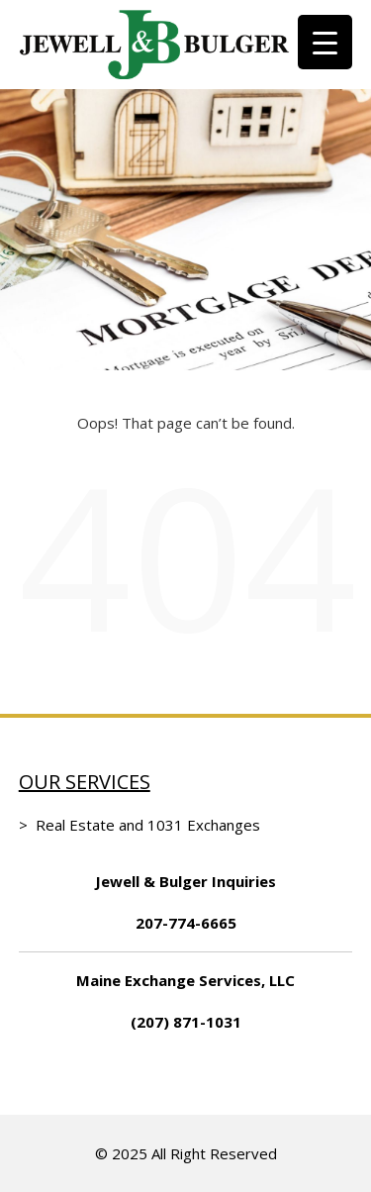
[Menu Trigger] (325, 42)
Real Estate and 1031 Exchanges (148, 825)
